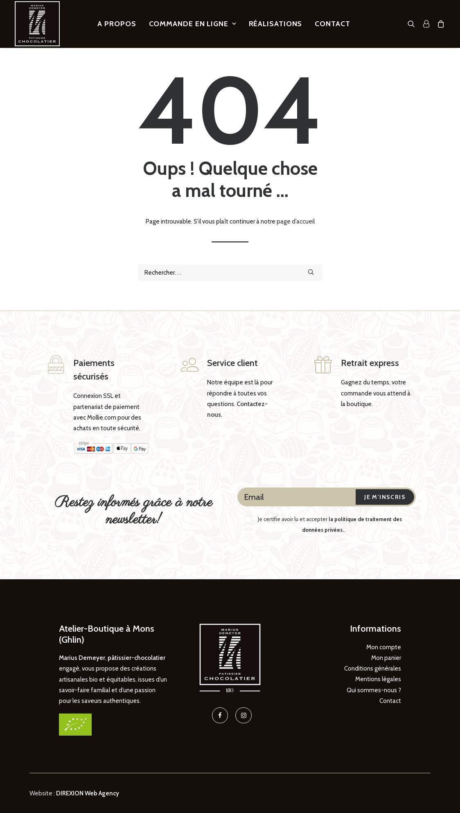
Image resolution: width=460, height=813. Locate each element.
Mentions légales (378, 679)
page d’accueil (296, 221)
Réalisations (275, 23)
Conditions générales (372, 668)
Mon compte (383, 646)
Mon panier (386, 657)
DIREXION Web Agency (87, 793)
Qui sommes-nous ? (374, 689)
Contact (332, 23)
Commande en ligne (192, 23)
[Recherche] (230, 272)
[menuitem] (117, 23)
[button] (413, 23)
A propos (116, 23)
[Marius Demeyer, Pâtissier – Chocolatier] (37, 23)
